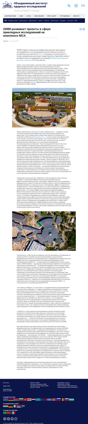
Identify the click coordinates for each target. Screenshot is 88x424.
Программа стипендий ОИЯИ (39, 386)
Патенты (46, 20)
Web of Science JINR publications (67, 386)
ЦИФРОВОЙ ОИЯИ (10, 16)
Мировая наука (13, 20)
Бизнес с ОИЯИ (35, 387)
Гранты (40, 20)
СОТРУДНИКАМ (65, 16)
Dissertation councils (63, 382)
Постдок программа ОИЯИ (38, 384)
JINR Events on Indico (63, 384)
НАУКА (28, 16)
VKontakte (8, 418)
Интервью (63, 20)
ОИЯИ (21, 16)
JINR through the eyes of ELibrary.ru (67, 387)
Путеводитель (7, 389)
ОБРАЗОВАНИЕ (39, 16)
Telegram (4, 418)
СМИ (75, 20)
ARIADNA (33, 82)
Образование (33, 20)
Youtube (15, 418)
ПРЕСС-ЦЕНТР (51, 16)
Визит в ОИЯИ (7, 391)
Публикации (54, 20)
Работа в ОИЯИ (34, 382)
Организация (23, 20)
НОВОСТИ (76, 16)
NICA (40, 54)
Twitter (12, 418)
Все (6, 20)
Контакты (6, 382)
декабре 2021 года (42, 137)
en (83, 5)
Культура (70, 20)
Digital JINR (6, 386)
